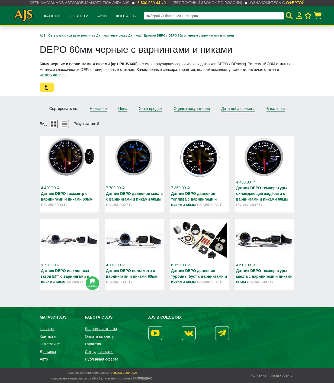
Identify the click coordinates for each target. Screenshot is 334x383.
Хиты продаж (150, 108)
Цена (122, 108)
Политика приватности (270, 375)
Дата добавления (238, 108)
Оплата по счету (99, 336)
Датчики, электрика (111, 35)
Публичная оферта (101, 359)
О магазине (50, 344)
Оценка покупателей (192, 108)
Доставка (48, 351)
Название (98, 108)
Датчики (135, 35)
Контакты (126, 16)
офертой (295, 3)
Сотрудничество (99, 351)
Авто (102, 16)
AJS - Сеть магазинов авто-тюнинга (67, 35)
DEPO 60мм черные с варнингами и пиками (201, 35)
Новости (79, 16)
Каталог (52, 16)
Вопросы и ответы (101, 329)
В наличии (275, 108)
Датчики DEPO (155, 35)
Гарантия (93, 344)
